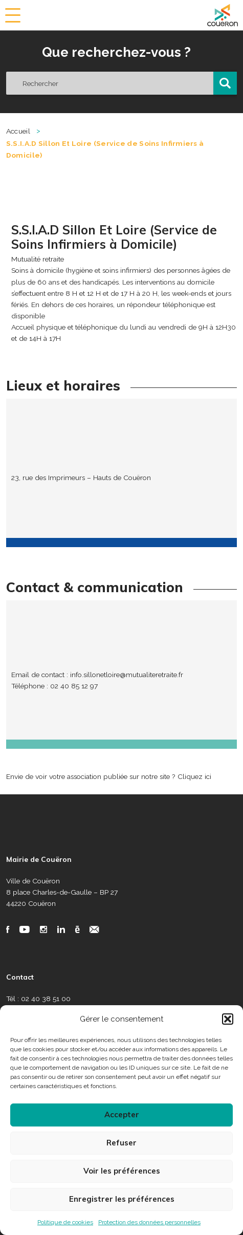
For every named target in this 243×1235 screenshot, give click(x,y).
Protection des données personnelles (149, 1222)
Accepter (121, 1114)
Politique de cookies (65, 1222)
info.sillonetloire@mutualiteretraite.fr (126, 674)
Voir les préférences (121, 1171)
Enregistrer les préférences (121, 1199)
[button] (228, 1019)
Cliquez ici (194, 776)
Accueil (18, 131)
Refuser (121, 1142)
